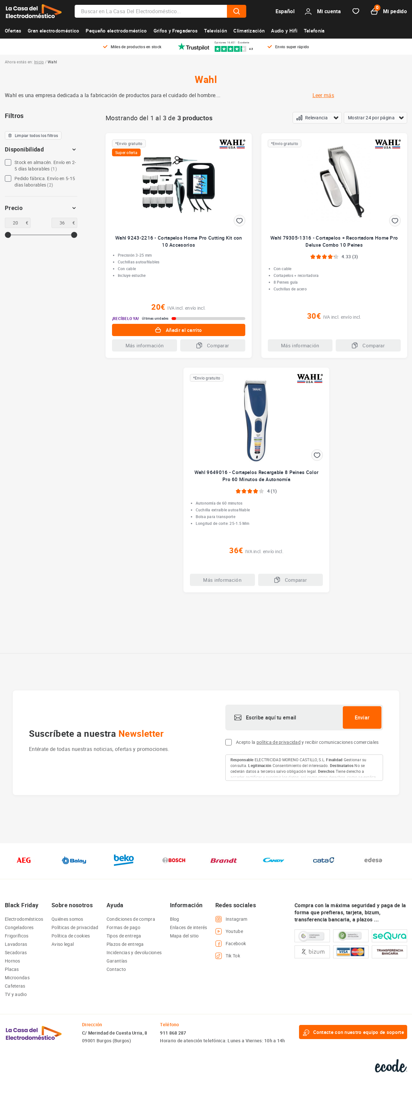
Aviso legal (63, 944)
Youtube (229, 931)
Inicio (39, 61)
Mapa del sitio (184, 936)
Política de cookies (71, 936)
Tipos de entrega (124, 936)
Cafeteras (15, 986)
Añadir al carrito (178, 330)
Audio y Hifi (284, 30)
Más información (145, 345)
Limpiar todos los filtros (33, 135)
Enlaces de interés (188, 927)
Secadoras (16, 952)
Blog (174, 919)
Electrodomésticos (24, 919)
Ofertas (13, 30)
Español (285, 11)
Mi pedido (389, 11)
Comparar (212, 345)
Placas (12, 969)
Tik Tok (227, 956)
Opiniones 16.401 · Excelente (231, 42)
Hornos (12, 961)
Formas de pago (123, 927)
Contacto (116, 969)
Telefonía (314, 30)
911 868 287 (173, 1033)
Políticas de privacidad (75, 927)
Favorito (355, 11)
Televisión (215, 30)
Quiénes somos (67, 919)
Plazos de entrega (125, 944)
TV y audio (16, 994)
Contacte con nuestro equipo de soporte (353, 1032)
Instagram (231, 919)
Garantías (117, 961)
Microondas (17, 977)
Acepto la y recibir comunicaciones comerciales (307, 742)
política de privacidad (279, 742)
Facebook (230, 943)
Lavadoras (16, 944)
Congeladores (19, 927)
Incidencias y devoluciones (134, 952)
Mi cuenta (323, 11)
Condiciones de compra (131, 919)
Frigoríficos (16, 936)
